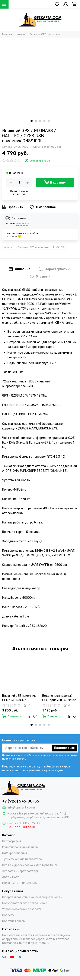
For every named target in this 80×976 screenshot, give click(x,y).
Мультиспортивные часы (20, 847)
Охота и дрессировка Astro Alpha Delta (30, 865)
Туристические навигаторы (22, 859)
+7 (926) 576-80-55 (20, 801)
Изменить (22, 223)
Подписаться (64, 748)
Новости (8, 915)
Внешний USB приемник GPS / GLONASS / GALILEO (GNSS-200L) (19, 698)
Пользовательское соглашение (24, 903)
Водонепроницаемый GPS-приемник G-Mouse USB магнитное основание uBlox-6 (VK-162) (59, 698)
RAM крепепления (14, 853)
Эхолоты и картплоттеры (20, 871)
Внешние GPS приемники (33, 247)
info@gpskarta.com (21, 807)
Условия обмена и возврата (22, 909)
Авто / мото (10, 877)
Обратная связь (13, 921)
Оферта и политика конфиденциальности (32, 897)
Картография (11, 841)
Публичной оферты (14, 758)
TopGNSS (58, 247)
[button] (32, 121)
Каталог (9, 247)
